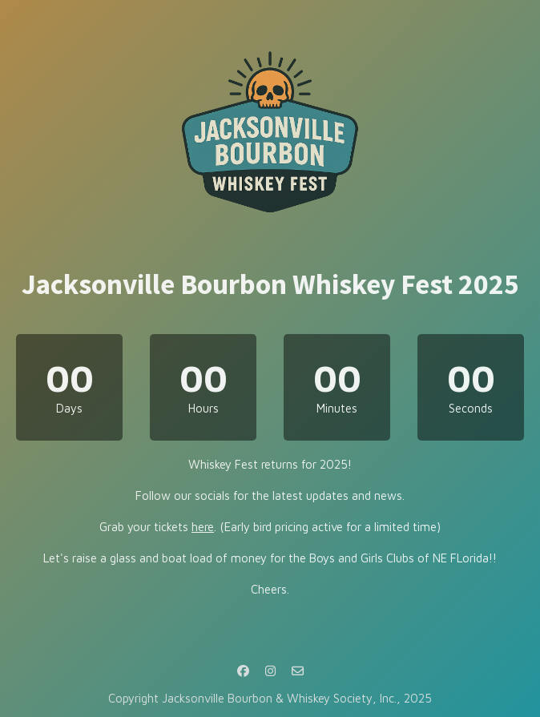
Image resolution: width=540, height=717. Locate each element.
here (202, 527)
